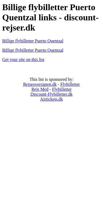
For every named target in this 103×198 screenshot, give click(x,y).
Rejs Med (39, 89)
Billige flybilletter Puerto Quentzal (32, 40)
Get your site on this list (23, 59)
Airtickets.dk (51, 99)
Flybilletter (70, 84)
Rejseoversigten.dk (40, 84)
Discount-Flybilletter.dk (51, 94)
